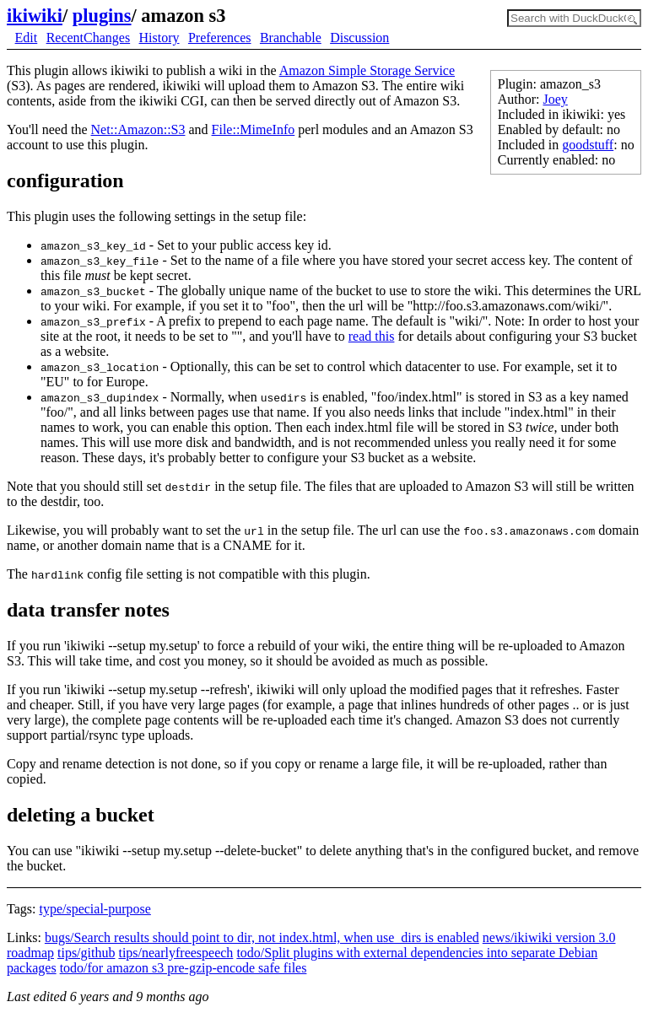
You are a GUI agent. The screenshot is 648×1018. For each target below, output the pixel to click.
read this (371, 336)
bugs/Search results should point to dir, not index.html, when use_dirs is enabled (262, 937)
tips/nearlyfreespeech (175, 952)
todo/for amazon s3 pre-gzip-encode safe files (183, 968)
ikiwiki (34, 15)
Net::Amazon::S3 (137, 129)
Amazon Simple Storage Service (367, 70)
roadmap (30, 952)
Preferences (219, 37)
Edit (26, 37)
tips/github (86, 952)
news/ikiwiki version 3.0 (549, 937)
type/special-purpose (94, 909)
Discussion (359, 37)
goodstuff (587, 144)
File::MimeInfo (253, 129)
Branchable (290, 37)
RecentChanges (88, 37)
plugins (102, 15)
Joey (555, 99)
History (159, 37)
